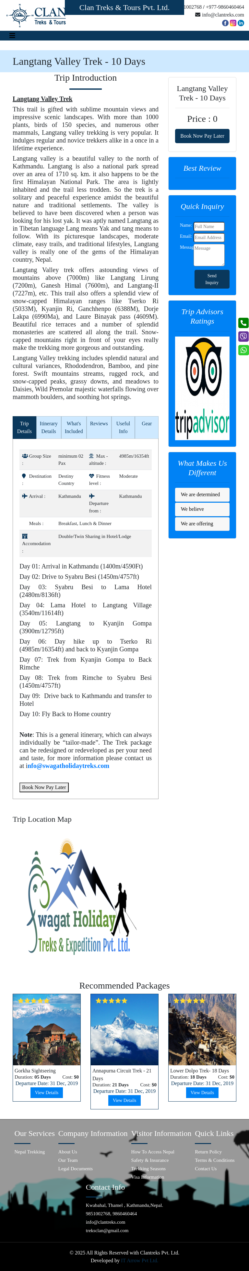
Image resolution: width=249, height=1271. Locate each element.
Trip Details (24, 427)
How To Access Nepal (152, 1151)
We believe (192, 509)
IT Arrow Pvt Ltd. (139, 1260)
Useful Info (123, 427)
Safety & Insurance (150, 1160)
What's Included (74, 427)
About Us (67, 1151)
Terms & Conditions (214, 1160)
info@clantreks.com (105, 1222)
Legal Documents (75, 1168)
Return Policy (208, 1151)
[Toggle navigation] (12, 35)
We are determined (200, 494)
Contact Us (206, 1168)
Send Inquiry (212, 279)
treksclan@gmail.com (107, 1230)
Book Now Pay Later (44, 787)
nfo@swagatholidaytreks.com (68, 765)
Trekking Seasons (148, 1168)
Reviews (99, 423)
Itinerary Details (49, 427)
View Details (47, 1092)
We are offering (197, 523)
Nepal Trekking (29, 1151)
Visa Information (147, 1177)
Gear (147, 423)
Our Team (68, 1160)
